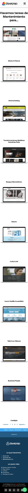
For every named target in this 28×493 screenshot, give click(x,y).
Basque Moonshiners (14, 182)
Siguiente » (22, 424)
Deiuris (14, 222)
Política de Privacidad (21, 485)
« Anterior (5, 424)
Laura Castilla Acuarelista (14, 301)
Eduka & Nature (14, 61)
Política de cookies (12, 485)
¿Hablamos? (14, 434)
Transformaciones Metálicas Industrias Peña (14, 141)
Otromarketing (14, 101)
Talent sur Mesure (14, 341)
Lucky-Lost (14, 261)
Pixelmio (6, 429)
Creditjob (14, 420)
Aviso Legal (4, 485)
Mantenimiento (18, 429)
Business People (14, 381)
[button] (24, 489)
